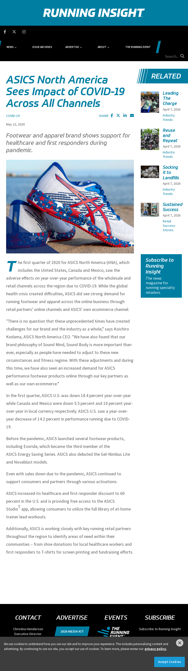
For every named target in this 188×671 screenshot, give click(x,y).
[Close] (179, 643)
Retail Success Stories (169, 202)
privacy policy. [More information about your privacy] (156, 649)
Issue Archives (64, 32)
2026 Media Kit (72, 608)
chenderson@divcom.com (28, 615)
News (38, 32)
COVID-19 (13, 92)
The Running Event (138, 32)
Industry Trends (169, 94)
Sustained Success (172, 184)
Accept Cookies (169, 662)
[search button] (181, 31)
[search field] (167, 32)
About (109, 32)
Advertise (87, 32)
